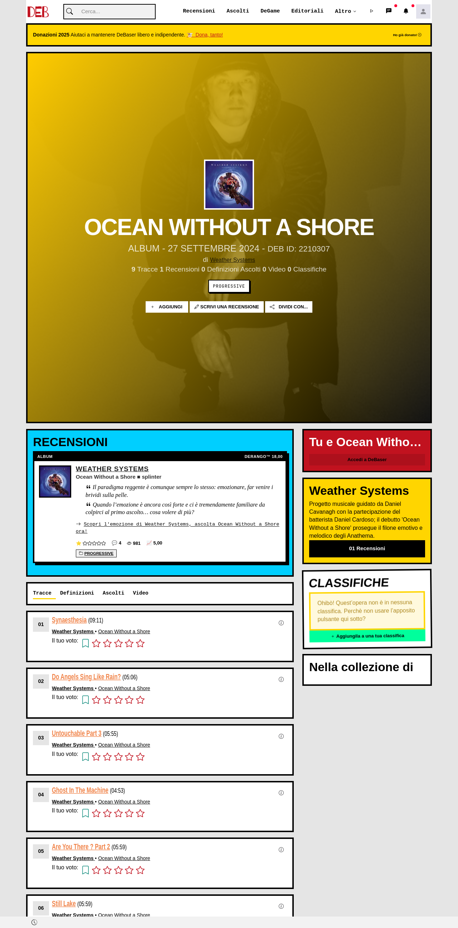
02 (41, 681)
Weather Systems (233, 260)
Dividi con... (289, 307)
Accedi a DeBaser (367, 460)
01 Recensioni (367, 549)
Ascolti (237, 11)
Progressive (229, 286)
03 (41, 738)
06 (41, 908)
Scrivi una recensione (226, 307)
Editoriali (307, 11)
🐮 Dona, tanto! (205, 35)
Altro (343, 11)
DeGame (270, 11)
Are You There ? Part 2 (81, 846)
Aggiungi (167, 307)
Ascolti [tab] (113, 593)
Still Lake (64, 903)
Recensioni (199, 11)
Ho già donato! (407, 35)
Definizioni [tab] (77, 593)
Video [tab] (140, 593)
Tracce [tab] (42, 593)
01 (41, 624)
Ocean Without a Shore (124, 631)
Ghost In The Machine (80, 790)
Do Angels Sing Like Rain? (86, 677)
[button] (372, 12)
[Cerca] (109, 12)
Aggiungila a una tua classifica (367, 636)
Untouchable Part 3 (77, 733)
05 (41, 851)
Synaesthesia (69, 620)
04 (41, 794)
